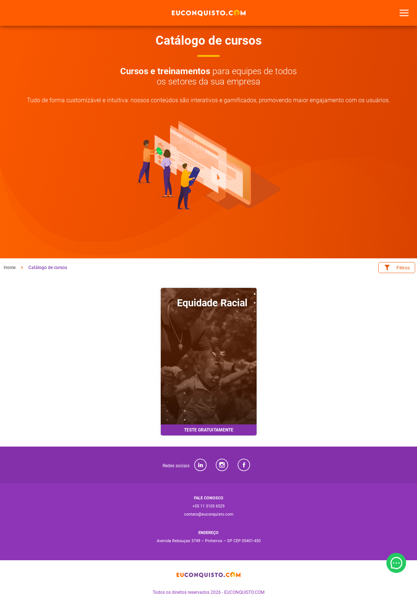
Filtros (396, 267)
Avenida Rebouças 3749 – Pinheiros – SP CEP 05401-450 (209, 540)
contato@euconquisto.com (208, 514)
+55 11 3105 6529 (208, 506)
